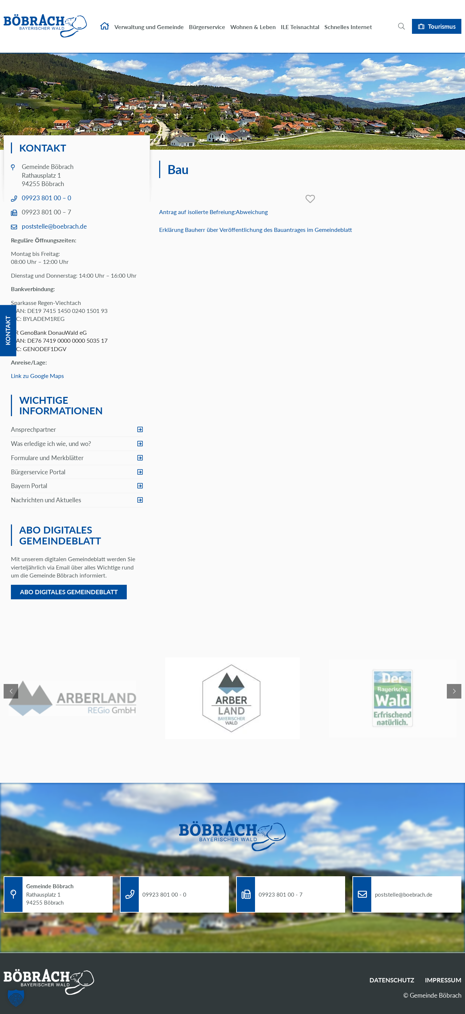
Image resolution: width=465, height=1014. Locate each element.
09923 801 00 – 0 (46, 198)
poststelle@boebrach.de (54, 226)
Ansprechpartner (33, 429)
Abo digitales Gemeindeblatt (69, 592)
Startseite (104, 20)
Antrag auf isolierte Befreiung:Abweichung (213, 211)
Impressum (443, 980)
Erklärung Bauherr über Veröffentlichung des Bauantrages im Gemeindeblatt (255, 229)
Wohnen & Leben (253, 20)
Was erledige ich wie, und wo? (51, 443)
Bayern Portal (29, 486)
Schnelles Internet (348, 20)
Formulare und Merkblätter (47, 458)
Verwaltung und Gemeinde (149, 20)
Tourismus (442, 20)
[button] (16, 998)
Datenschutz (391, 980)
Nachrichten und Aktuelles (46, 500)
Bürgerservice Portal (38, 472)
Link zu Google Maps (37, 375)
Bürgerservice (207, 20)
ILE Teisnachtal (300, 20)
